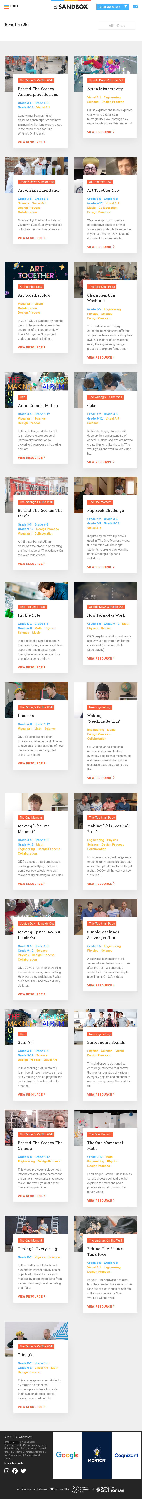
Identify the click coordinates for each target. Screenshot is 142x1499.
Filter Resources (114, 7)
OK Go (54, 1489)
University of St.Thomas (21, 1448)
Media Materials (13, 1463)
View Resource (31, 142)
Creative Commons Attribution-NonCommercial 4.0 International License (25, 1455)
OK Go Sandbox (23, 1437)
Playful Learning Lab (33, 1445)
